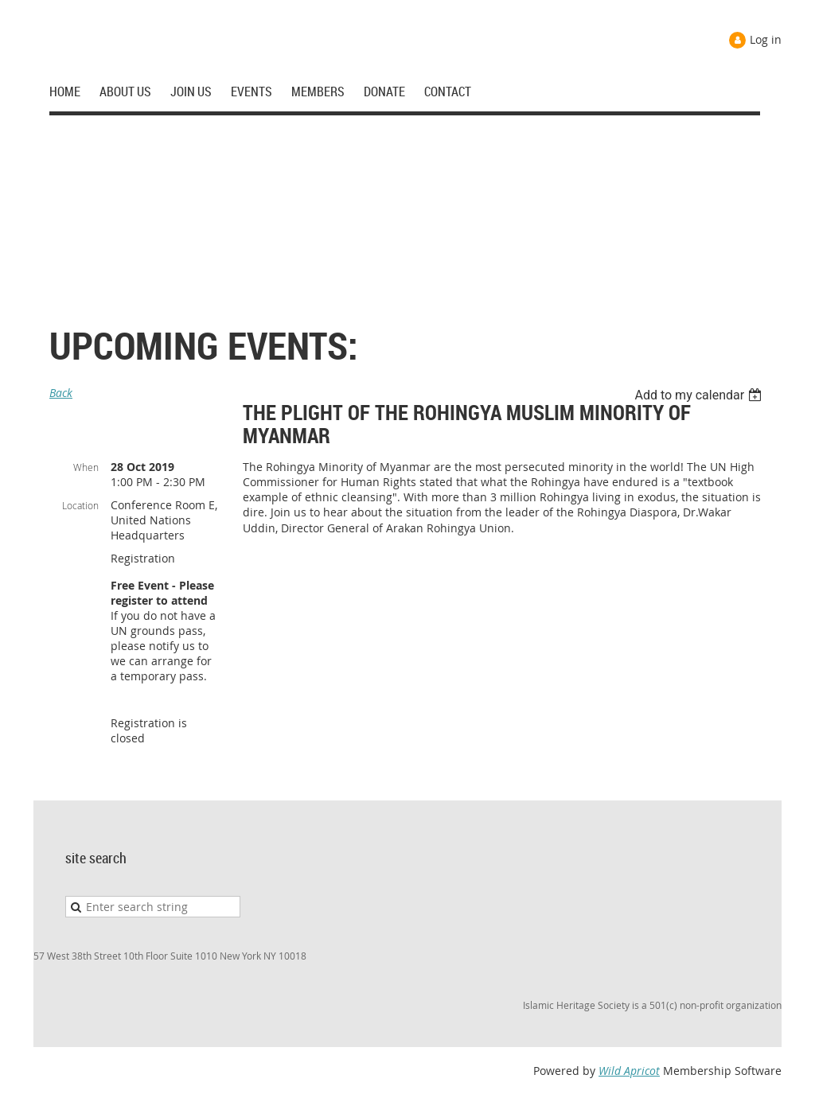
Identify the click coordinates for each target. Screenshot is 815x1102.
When (86, 467)
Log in (766, 39)
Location (80, 505)
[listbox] (700, 395)
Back (60, 392)
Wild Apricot (629, 1070)
